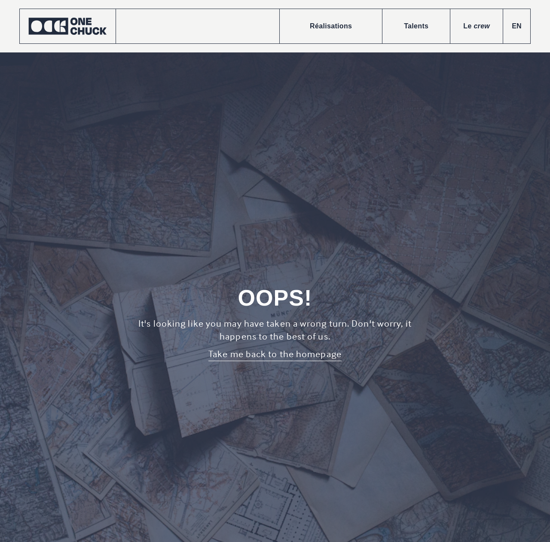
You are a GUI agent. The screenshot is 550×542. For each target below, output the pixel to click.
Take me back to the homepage (275, 354)
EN (517, 26)
